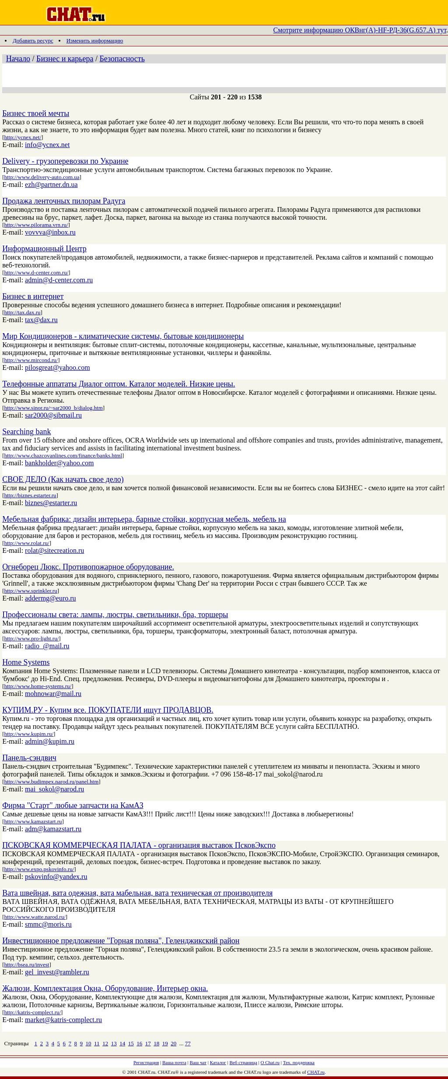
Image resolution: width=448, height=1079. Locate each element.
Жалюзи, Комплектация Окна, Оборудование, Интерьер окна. (105, 988)
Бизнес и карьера (64, 58)
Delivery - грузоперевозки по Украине (65, 161)
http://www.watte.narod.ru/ (34, 917)
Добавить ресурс (33, 40)
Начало (18, 58)
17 (148, 1043)
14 (122, 1043)
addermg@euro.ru (50, 598)
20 (173, 1043)
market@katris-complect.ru (63, 1019)
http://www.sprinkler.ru (30, 590)
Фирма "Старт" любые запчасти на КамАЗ (73, 805)
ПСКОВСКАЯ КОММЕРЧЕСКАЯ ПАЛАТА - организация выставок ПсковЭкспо (139, 845)
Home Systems (26, 662)
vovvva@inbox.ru (50, 232)
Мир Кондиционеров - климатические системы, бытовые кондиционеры (123, 336)
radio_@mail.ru (47, 646)
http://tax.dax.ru (22, 312)
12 (105, 1043)
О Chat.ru (270, 1062)
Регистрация (146, 1062)
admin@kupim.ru (49, 741)
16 (139, 1043)
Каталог (218, 1062)
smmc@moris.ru (48, 924)
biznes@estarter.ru (51, 502)
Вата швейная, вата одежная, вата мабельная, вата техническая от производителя (137, 893)
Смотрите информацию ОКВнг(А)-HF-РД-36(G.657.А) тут (360, 30)
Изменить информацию (94, 40)
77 (188, 1043)
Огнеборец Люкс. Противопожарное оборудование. (88, 566)
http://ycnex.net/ (22, 137)
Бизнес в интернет (32, 296)
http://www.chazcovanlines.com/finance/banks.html (63, 455)
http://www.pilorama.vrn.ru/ (36, 224)
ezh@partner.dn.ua (51, 184)
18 (156, 1043)
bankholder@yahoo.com (59, 463)
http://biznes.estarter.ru (30, 495)
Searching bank (26, 431)
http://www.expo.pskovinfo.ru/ (39, 869)
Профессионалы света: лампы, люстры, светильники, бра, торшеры (115, 614)
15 (131, 1043)
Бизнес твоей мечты (35, 113)
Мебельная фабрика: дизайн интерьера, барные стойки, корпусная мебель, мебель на (144, 519)
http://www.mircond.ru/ (31, 360)
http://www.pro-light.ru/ (31, 638)
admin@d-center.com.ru (59, 280)
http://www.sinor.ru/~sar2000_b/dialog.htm (53, 407)
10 (88, 1043)
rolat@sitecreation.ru (54, 550)
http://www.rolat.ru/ (26, 543)
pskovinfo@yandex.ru (56, 876)
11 (97, 1043)
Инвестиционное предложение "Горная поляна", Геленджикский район (120, 940)
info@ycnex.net (47, 144)
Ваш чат (198, 1062)
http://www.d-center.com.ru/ (36, 272)
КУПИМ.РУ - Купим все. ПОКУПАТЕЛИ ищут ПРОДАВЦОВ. (108, 710)
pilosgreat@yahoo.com (57, 367)
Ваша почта (174, 1062)
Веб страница (243, 1062)
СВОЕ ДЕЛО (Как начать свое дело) (63, 479)
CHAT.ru (316, 1072)
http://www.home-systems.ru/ (37, 686)
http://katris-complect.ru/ (32, 1012)
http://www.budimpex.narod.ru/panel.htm (51, 781)
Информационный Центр (44, 248)
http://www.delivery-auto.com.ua (41, 177)
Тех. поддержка (299, 1062)
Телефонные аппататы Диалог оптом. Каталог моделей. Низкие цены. (118, 384)
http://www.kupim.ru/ (28, 734)
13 (114, 1043)
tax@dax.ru (41, 319)
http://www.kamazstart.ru (33, 821)
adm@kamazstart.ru (53, 829)
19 (165, 1043)
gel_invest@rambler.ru (57, 972)
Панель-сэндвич (29, 757)
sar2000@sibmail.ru (53, 415)
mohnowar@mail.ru (53, 693)
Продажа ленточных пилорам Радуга (63, 201)
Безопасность (122, 58)
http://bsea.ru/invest (26, 964)
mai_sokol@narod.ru (54, 789)
